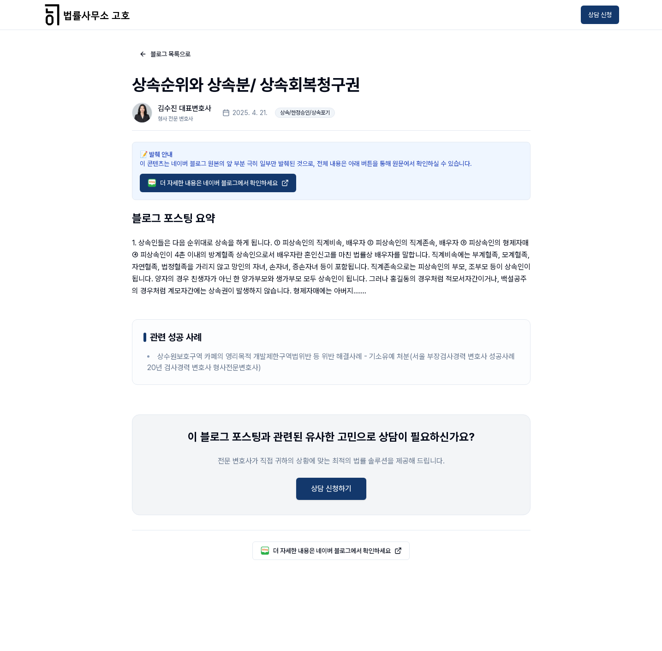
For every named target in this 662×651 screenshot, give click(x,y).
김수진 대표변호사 (184, 108)
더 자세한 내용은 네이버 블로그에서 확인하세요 (218, 183)
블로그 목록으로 (165, 54)
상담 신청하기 (331, 488)
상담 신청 (600, 14)
